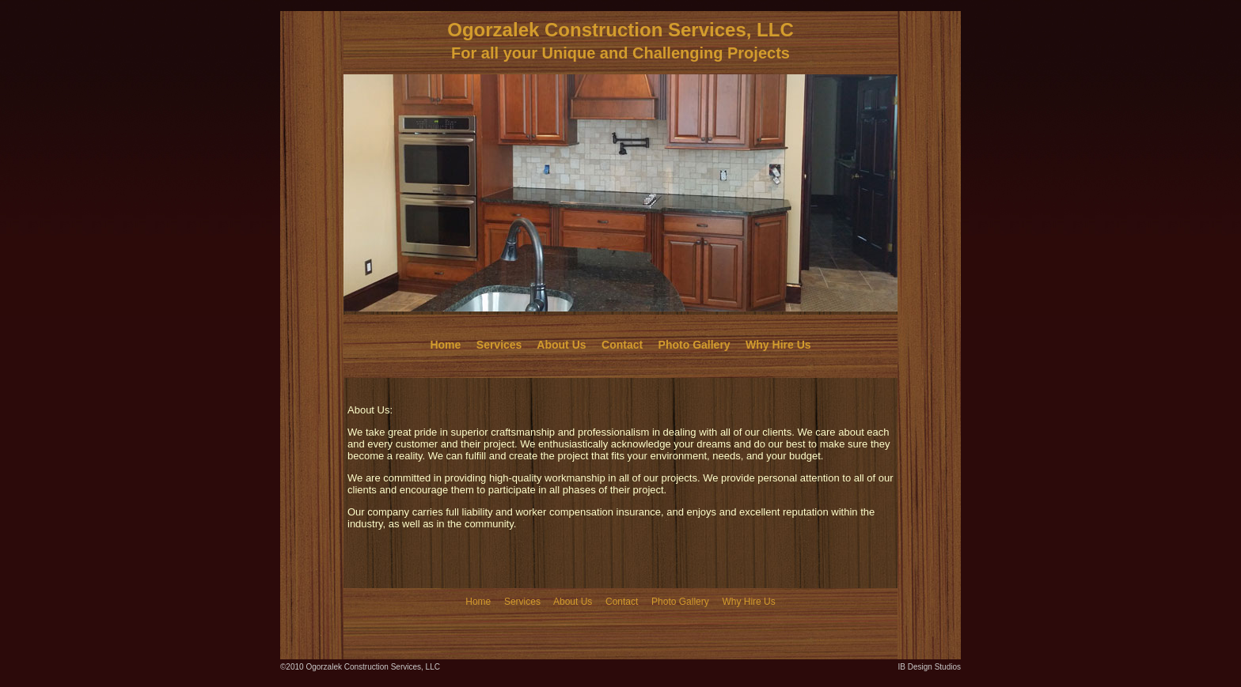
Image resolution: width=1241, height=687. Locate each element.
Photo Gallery (694, 344)
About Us (561, 344)
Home (445, 344)
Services (499, 344)
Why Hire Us (778, 344)
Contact (622, 344)
